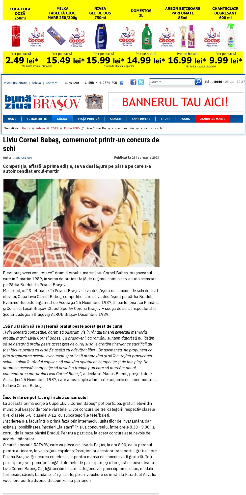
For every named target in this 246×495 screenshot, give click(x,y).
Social (62, 119)
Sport (165, 119)
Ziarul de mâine (212, 119)
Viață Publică (89, 119)
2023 (54, 128)
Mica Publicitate (15, 83)
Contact (51, 83)
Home (12, 119)
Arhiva (36, 83)
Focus (185, 119)
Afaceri (116, 119)
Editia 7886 (72, 128)
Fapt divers (141, 119)
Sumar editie (37, 119)
